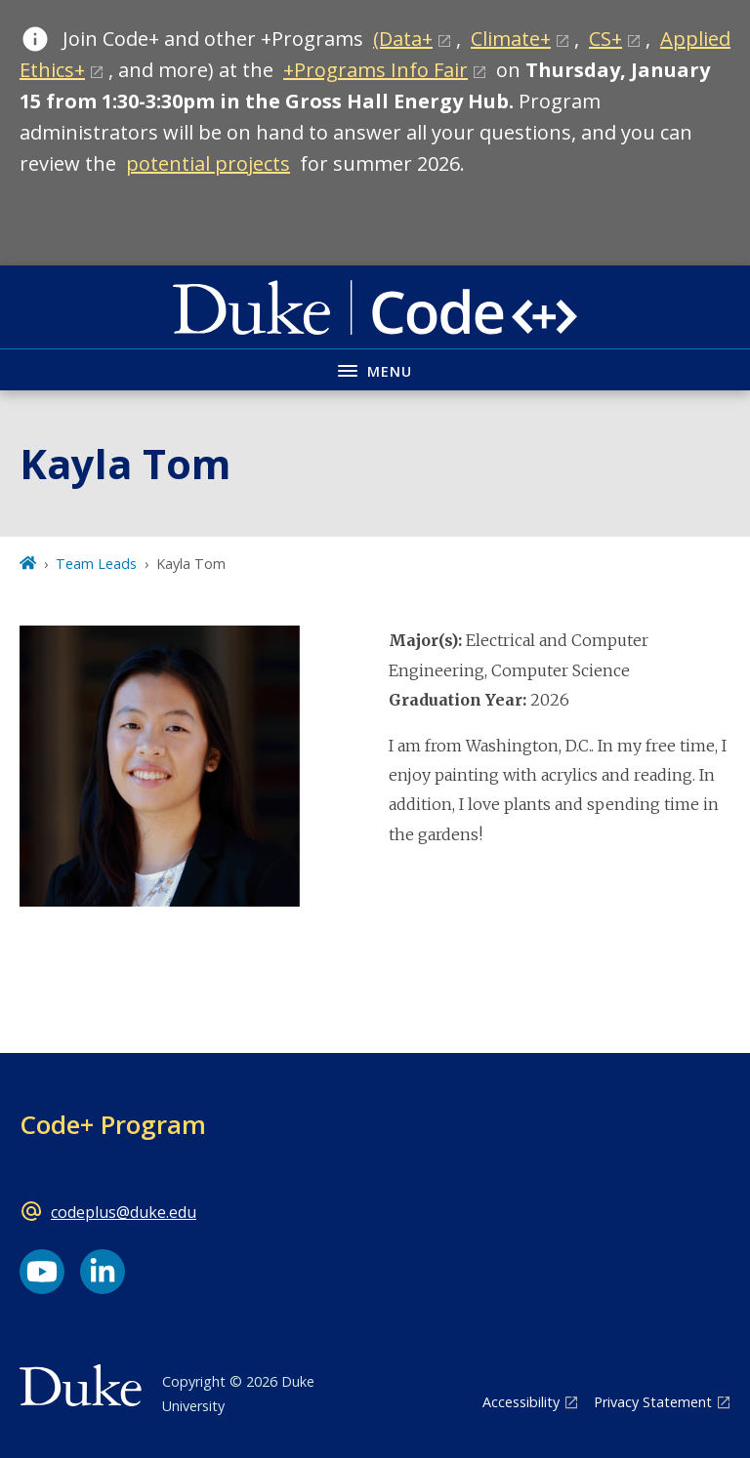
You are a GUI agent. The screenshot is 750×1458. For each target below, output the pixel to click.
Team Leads (96, 563)
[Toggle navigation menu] (375, 369)
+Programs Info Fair (375, 70)
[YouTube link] (42, 1271)
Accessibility (521, 1402)
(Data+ (403, 38)
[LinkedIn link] (102, 1271)
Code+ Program (113, 1124)
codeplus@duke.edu (123, 1212)
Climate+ (511, 38)
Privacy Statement (653, 1402)
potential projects (208, 163)
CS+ (605, 38)
